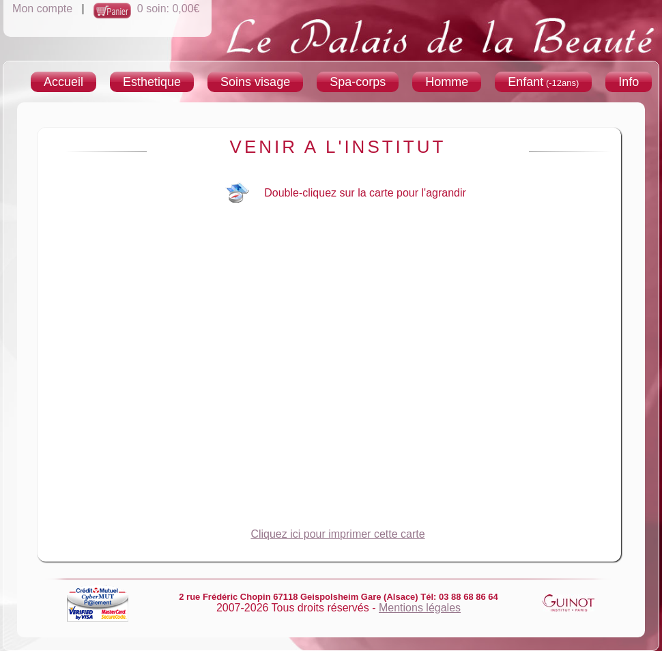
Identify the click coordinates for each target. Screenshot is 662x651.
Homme (446, 82)
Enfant (543, 82)
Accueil (63, 82)
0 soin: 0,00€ (168, 8)
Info (628, 82)
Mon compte (42, 8)
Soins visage (255, 82)
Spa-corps (358, 82)
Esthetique (152, 82)
